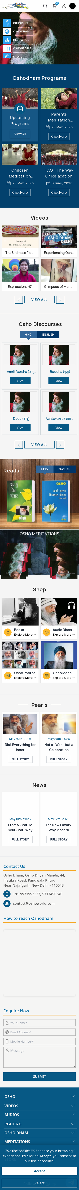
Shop (39, 589)
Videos (39, 217)
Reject (39, 1183)
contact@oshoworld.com (34, 903)
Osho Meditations (39, 533)
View (20, 381)
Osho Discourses (40, 324)
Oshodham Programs (39, 78)
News (39, 785)
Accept (39, 1171)
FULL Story (20, 759)
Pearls (39, 705)
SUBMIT (39, 1076)
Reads (11, 470)
